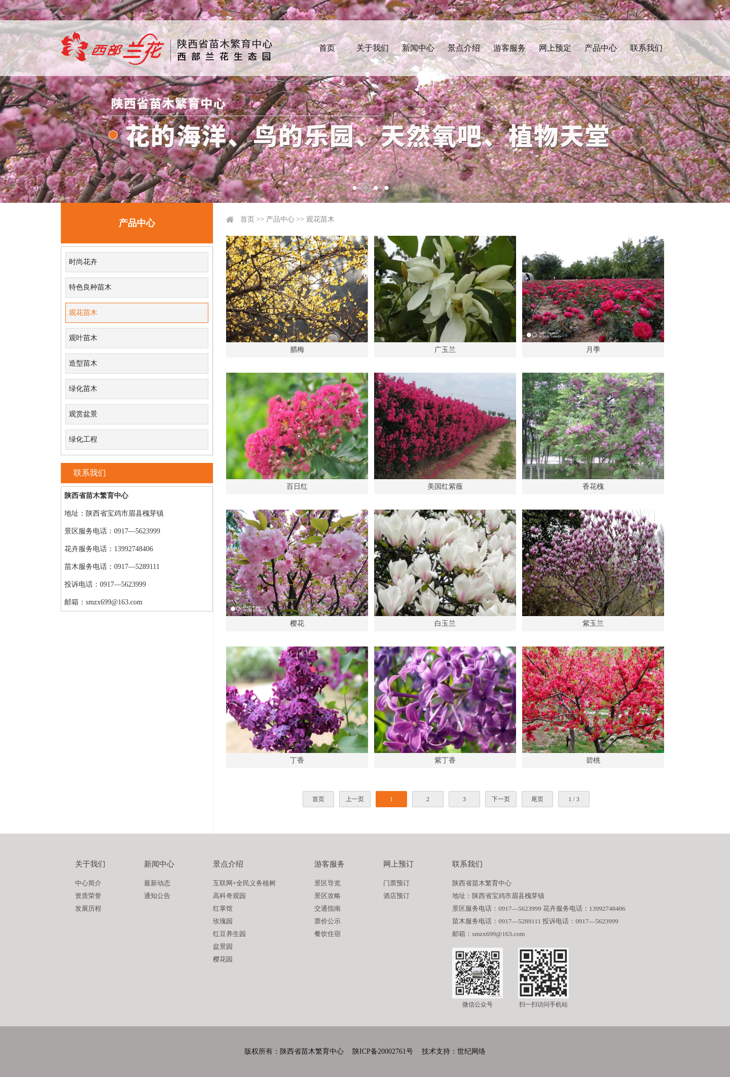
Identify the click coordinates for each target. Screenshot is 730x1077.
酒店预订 (396, 896)
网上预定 (555, 48)
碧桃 (593, 760)
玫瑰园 (223, 921)
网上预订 (398, 864)
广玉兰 (445, 349)
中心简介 (88, 883)
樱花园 (223, 959)
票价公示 (327, 921)
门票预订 (396, 883)
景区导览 (327, 883)
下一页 (501, 799)
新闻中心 (418, 48)
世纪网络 (471, 1051)
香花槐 (593, 486)
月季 (593, 349)
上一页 (355, 799)
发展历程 (88, 908)
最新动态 (157, 883)
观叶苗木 (83, 338)
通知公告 (157, 896)
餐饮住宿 (327, 934)
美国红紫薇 (445, 486)
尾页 (537, 799)
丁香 (297, 760)
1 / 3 (573, 799)
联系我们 (646, 48)
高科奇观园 (229, 896)
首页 (327, 48)
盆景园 (223, 946)
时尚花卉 (83, 262)
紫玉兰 (593, 623)
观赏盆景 (83, 414)
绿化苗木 (83, 388)
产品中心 (601, 48)
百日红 (297, 486)
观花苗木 (83, 312)
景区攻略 (327, 896)
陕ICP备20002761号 (382, 1051)
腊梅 (297, 349)
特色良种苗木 (90, 287)
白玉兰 (445, 623)
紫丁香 (445, 760)
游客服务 (509, 48)
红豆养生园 (229, 934)
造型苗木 (83, 363)
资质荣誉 (88, 896)
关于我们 (372, 48)
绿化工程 (83, 439)
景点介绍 (464, 48)
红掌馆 (223, 908)
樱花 (297, 623)
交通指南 (327, 908)
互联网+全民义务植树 (244, 883)
